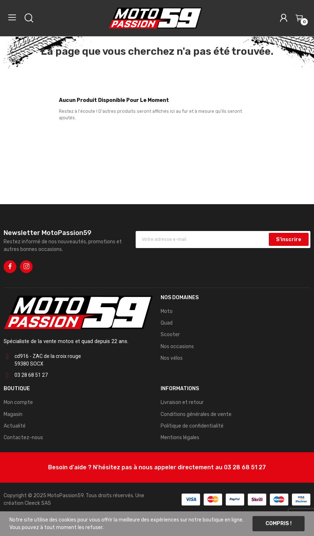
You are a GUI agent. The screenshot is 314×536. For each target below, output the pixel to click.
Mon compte (18, 402)
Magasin (13, 414)
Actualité (15, 426)
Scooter (170, 334)
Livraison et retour (182, 402)
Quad (167, 323)
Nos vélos (172, 358)
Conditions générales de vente (196, 414)
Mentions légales (180, 437)
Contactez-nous (23, 437)
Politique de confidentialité (192, 426)
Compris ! (279, 523)
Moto (167, 311)
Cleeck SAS (38, 503)
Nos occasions (177, 346)
